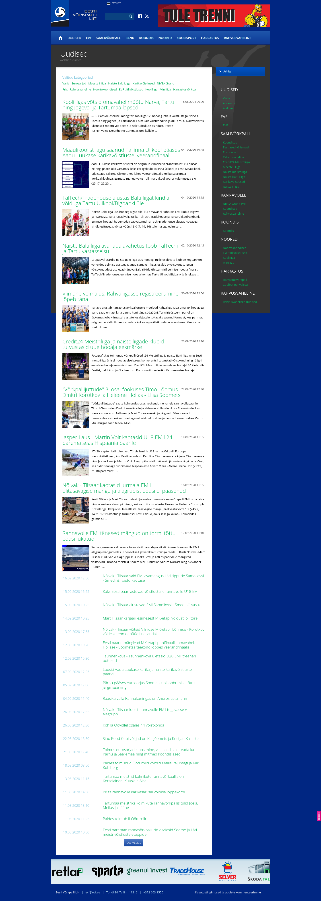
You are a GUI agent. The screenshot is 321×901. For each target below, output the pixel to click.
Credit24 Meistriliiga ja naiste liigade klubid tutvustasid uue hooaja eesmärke (113, 344)
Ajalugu (228, 108)
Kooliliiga (151, 89)
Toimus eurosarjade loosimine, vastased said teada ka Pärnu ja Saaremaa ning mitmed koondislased (148, 752)
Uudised (74, 38)
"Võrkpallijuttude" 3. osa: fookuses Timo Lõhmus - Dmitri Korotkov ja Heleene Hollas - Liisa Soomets (122, 392)
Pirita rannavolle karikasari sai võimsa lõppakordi (144, 791)
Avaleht (64, 60)
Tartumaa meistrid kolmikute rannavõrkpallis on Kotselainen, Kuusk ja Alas (143, 778)
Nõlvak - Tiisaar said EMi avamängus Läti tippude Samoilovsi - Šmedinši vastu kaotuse (153, 578)
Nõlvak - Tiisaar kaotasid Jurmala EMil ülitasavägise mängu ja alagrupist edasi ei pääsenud (124, 487)
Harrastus (210, 38)
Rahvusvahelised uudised (240, 302)
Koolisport (186, 38)
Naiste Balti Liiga (119, 83)
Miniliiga (165, 89)
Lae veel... (134, 843)
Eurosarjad (79, 83)
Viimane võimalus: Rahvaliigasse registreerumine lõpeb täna (120, 296)
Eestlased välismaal (236, 147)
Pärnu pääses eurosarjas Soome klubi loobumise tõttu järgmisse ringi (149, 685)
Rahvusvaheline (237, 38)
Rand (130, 38)
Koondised (230, 142)
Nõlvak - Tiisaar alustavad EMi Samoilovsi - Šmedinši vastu (152, 604)
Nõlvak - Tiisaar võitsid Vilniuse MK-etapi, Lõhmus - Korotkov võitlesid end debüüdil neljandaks (153, 631)
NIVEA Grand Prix (234, 204)
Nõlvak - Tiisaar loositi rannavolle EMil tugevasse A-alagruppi (146, 711)
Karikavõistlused (144, 83)
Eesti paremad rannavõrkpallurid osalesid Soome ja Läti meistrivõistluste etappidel (150, 832)
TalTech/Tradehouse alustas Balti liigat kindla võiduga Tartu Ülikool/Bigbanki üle (115, 200)
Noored (165, 38)
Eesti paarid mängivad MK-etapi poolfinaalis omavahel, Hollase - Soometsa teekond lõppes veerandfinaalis (149, 645)
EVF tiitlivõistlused (131, 89)
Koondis (146, 38)
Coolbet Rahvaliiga (235, 285)
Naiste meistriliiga (235, 172)
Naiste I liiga (231, 187)
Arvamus (229, 103)
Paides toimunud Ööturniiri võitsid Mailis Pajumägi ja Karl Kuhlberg (151, 765)
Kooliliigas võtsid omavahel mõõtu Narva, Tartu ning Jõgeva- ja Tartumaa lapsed (118, 104)
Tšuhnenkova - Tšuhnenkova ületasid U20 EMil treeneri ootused (149, 658)
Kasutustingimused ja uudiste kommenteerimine (228, 892)
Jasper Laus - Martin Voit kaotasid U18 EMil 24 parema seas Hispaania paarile (117, 439)
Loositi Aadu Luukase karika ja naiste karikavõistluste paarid (147, 671)
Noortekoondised (105, 89)
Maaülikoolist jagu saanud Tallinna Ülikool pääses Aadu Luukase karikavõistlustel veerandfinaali (121, 152)
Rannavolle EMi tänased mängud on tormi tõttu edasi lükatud (119, 535)
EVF (88, 38)
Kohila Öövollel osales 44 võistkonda (134, 725)
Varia (65, 83)
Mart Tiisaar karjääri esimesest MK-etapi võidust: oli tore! (151, 618)
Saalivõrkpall (108, 38)
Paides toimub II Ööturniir (125, 818)
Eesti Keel (117, 3)
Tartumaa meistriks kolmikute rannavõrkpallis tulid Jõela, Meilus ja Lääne (150, 805)
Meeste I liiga (97, 83)
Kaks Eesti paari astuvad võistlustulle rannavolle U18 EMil (151, 591)
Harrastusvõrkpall (185, 89)
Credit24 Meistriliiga (236, 162)
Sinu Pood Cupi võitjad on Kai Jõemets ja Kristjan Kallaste (151, 738)
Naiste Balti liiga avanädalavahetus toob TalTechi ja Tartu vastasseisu (120, 248)
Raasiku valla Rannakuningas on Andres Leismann (145, 698)
